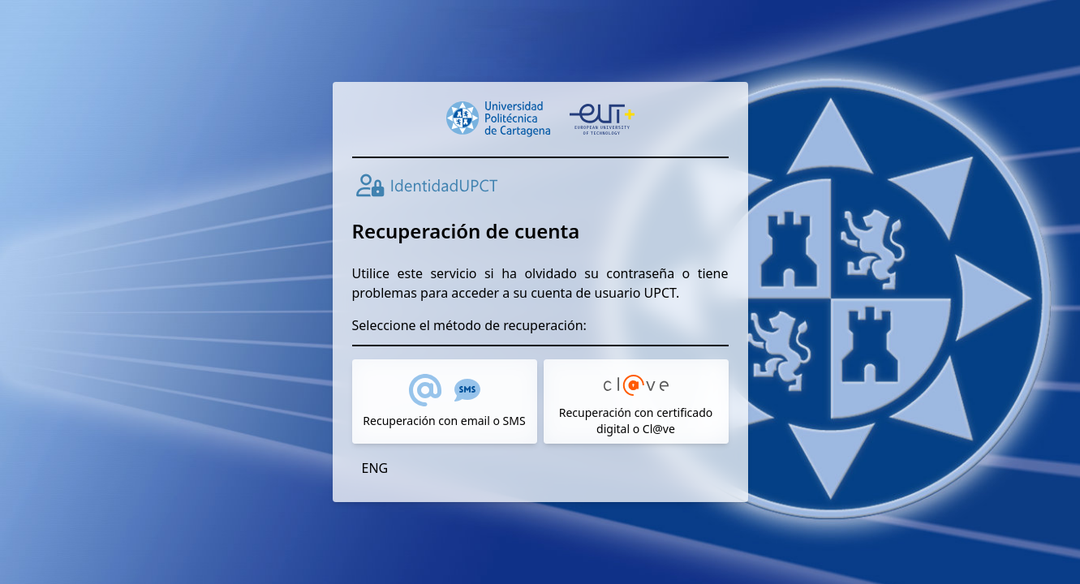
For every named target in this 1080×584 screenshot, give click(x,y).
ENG (375, 468)
